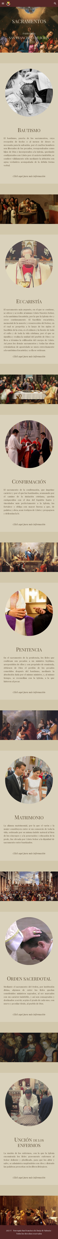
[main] (29, 30)
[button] (3, 3)
